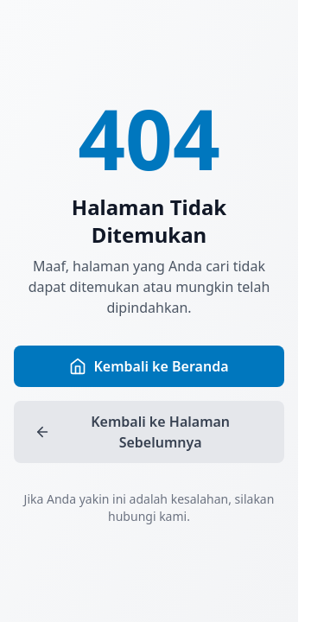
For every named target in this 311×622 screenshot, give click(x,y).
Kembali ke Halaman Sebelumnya (132, 432)
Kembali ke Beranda (148, 366)
